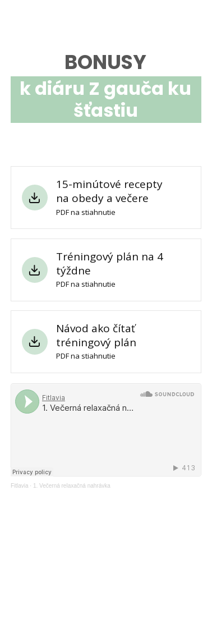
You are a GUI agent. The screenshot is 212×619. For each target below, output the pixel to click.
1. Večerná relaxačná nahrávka (71, 486)
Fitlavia (20, 486)
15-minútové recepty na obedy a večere (109, 191)
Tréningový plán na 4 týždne (109, 263)
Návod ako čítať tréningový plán (96, 335)
